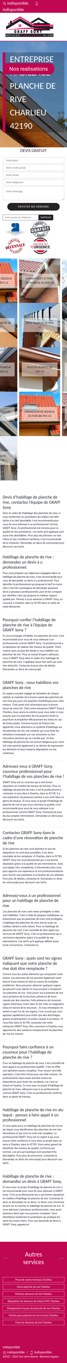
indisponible (16, 3)
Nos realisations (28, 69)
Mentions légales (49, 1356)
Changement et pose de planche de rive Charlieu (33, 1308)
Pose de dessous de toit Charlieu (33, 1322)
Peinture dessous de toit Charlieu (33, 1294)
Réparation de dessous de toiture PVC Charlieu (33, 1301)
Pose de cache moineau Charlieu (33, 1279)
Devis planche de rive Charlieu (33, 1286)
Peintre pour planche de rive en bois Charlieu (33, 1315)
